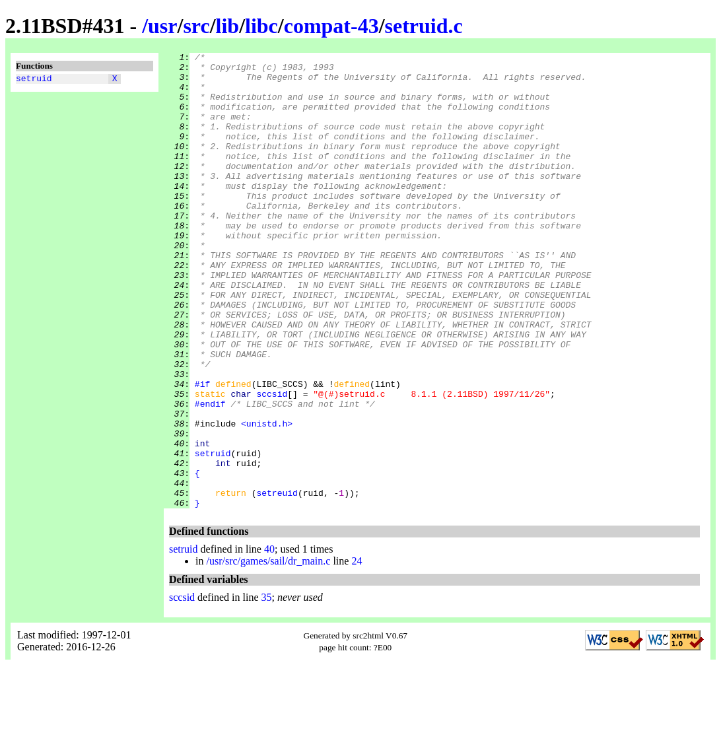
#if (202, 451)
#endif (210, 475)
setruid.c (424, 26)
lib (228, 26)
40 (269, 640)
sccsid (271, 463)
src (196, 26)
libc (261, 26)
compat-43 (331, 26)
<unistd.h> (266, 498)
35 (266, 688)
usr (162, 26)
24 (356, 652)
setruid (34, 80)
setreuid (276, 582)
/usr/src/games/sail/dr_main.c (268, 652)
